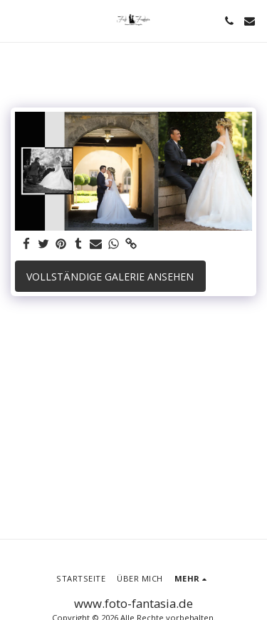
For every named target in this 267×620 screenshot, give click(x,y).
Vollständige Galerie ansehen (110, 276)
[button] (16, 20)
